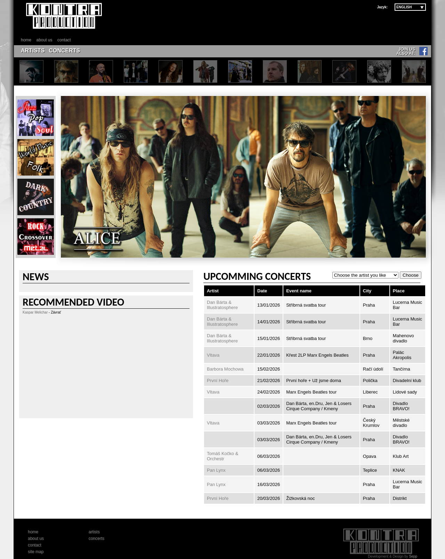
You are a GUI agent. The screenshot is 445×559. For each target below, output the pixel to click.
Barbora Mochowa (225, 369)
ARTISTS (32, 51)
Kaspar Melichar (35, 312)
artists (94, 531)
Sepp (413, 556)
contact (64, 40)
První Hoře (217, 380)
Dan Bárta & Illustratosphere (222, 305)
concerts (96, 538)
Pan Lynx (216, 470)
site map (35, 551)
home (26, 40)
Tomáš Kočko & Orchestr (222, 456)
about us (44, 40)
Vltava (213, 355)
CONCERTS (64, 51)
